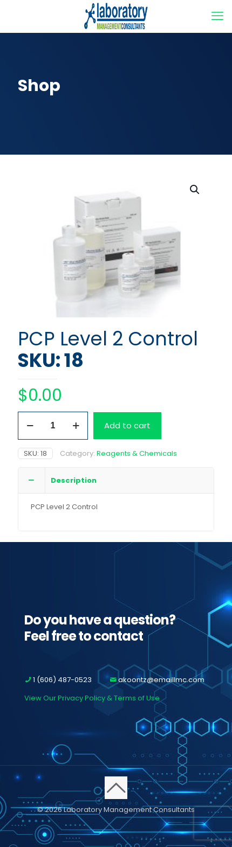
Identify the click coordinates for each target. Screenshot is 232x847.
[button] (195, 189)
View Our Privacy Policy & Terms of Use (92, 698)
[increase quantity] (75, 425)
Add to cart (127, 425)
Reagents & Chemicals (137, 453)
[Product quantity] (53, 426)
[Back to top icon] (116, 787)
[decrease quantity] (30, 425)
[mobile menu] (217, 16)
